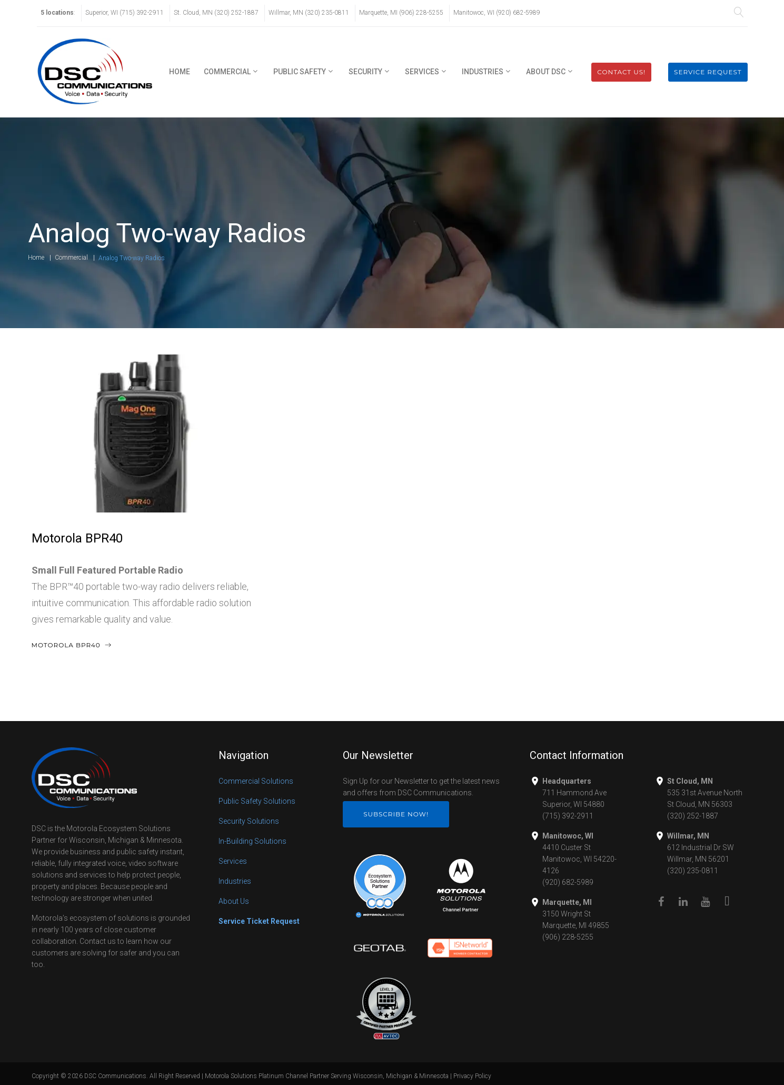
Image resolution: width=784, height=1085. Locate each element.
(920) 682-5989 (567, 882)
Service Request (707, 72)
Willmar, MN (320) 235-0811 (309, 12)
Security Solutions (249, 821)
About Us (234, 901)
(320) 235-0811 (692, 870)
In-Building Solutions (252, 841)
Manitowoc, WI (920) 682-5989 (496, 12)
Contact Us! (621, 72)
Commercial (227, 71)
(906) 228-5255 (567, 937)
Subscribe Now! (396, 814)
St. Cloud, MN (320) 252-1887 (216, 12)
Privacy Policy (472, 1076)
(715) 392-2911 (567, 816)
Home (179, 71)
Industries (482, 71)
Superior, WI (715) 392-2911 (124, 12)
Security (365, 71)
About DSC (545, 71)
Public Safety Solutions (257, 801)
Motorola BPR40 (77, 538)
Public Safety (299, 71)
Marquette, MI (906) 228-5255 (401, 12)
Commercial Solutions (256, 781)
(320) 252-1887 (692, 816)
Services (422, 71)
